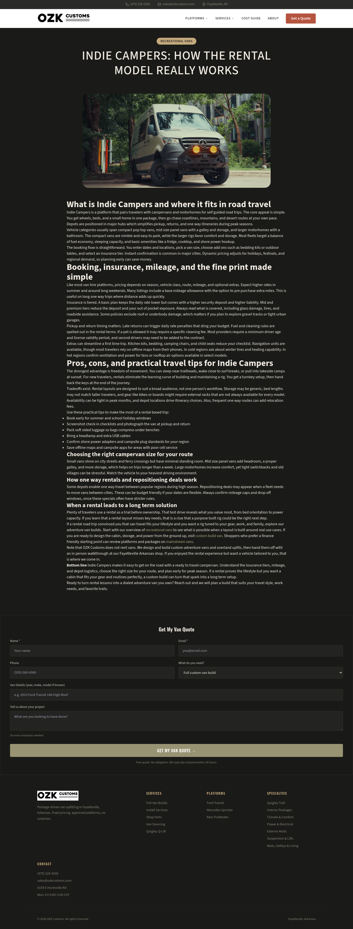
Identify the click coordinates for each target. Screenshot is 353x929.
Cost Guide (251, 18)
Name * (15, 641)
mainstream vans (179, 541)
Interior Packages (279, 810)
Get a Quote (301, 18)
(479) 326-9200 (138, 4)
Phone (14, 663)
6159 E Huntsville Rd (51, 887)
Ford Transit (215, 803)
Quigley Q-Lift (156, 831)
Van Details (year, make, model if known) (37, 685)
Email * (183, 641)
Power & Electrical (280, 824)
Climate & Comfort (280, 817)
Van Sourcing (155, 824)
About (273, 18)
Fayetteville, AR (214, 4)
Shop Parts (154, 817)
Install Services (157, 810)
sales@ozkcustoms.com (176, 4)
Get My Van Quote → (176, 750)
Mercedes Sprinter (220, 810)
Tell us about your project (27, 707)
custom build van (208, 536)
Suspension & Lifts (280, 838)
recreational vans (159, 530)
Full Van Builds (156, 803)
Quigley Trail (276, 803)
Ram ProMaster (217, 817)
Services (224, 18)
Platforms (196, 18)
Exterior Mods (277, 831)
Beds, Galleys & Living (282, 845)
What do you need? (191, 663)
